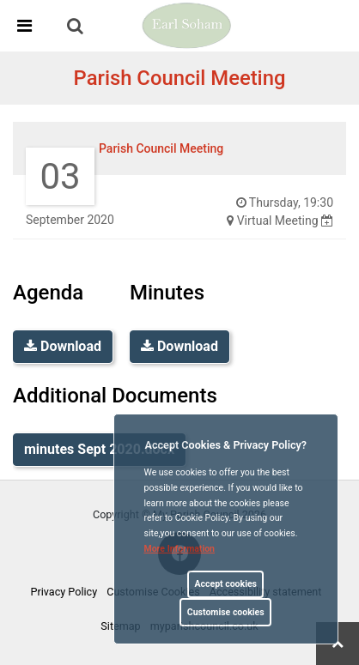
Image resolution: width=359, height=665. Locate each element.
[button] (76, 27)
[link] (75, 25)
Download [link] (62, 346)
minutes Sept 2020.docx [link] (99, 449)
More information (180, 548)
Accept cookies (225, 583)
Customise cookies (226, 612)
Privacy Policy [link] (64, 591)
